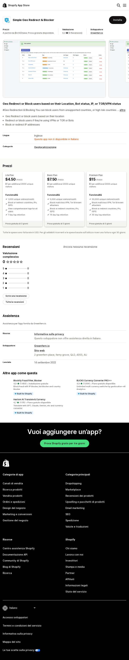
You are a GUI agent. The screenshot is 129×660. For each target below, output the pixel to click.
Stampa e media (75, 566)
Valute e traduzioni (77, 526)
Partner (70, 573)
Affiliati (70, 579)
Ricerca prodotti (12, 489)
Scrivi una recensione (16, 296)
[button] (33, 387)
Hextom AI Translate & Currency (29, 399)
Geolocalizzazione (45, 147)
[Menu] (124, 5)
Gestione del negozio (15, 520)
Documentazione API (15, 554)
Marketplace (73, 489)
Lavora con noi (74, 554)
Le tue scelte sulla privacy (18, 650)
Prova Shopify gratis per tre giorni (64, 443)
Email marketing (75, 508)
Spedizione (72, 520)
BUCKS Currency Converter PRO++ (94, 380)
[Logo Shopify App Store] (16, 5)
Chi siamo (71, 548)
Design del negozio (14, 508)
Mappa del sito (11, 641)
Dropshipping (73, 483)
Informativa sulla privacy (49, 334)
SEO (68, 514)
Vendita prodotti (12, 495)
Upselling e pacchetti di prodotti (85, 501)
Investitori (72, 560)
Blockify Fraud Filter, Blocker (27, 380)
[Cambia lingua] (22, 607)
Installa (117, 19)
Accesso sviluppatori (15, 617)
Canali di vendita (13, 483)
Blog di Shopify (11, 566)
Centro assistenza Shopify (19, 548)
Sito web (39, 350)
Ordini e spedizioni (14, 501)
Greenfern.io (97, 33)
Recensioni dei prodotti (80, 495)
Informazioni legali (77, 585)
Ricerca (7, 573)
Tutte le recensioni (15, 302)
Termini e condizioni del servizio (22, 625)
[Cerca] (118, 5)
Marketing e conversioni (17, 514)
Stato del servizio (76, 591)
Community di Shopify (16, 560)
